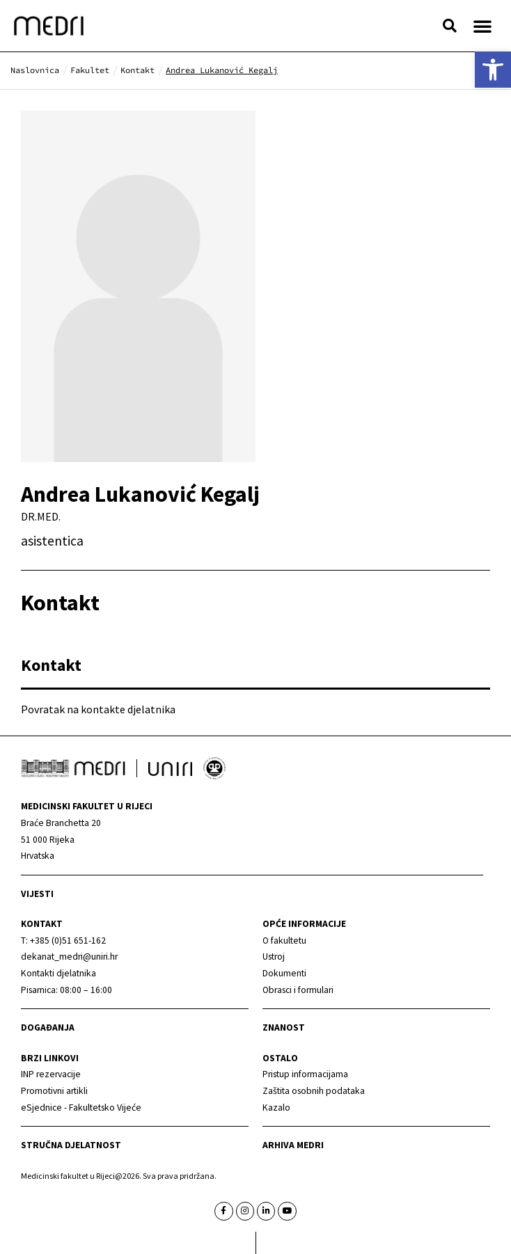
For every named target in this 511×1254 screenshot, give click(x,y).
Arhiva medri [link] (293, 1145)
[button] (450, 26)
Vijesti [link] (37, 894)
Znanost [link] (283, 1027)
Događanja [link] (47, 1027)
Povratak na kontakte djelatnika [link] (98, 709)
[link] (493, 69)
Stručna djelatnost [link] (71, 1145)
